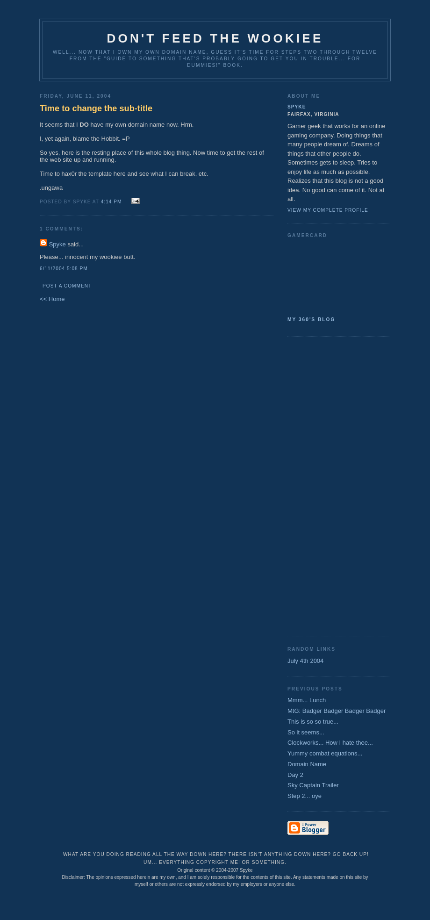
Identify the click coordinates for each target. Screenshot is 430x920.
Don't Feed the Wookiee (215, 38)
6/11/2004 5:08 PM (64, 268)
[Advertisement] (324, 485)
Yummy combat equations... (324, 753)
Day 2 (295, 774)
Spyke (57, 244)
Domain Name (306, 764)
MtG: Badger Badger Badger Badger (336, 710)
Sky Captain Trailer (313, 785)
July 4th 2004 (305, 660)
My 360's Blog (311, 319)
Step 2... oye (304, 795)
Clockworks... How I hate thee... (330, 742)
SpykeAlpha (335, 275)
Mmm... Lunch (306, 700)
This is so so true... (312, 721)
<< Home (52, 298)
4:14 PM (111, 201)
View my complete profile (327, 210)
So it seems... (305, 732)
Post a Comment (67, 285)
